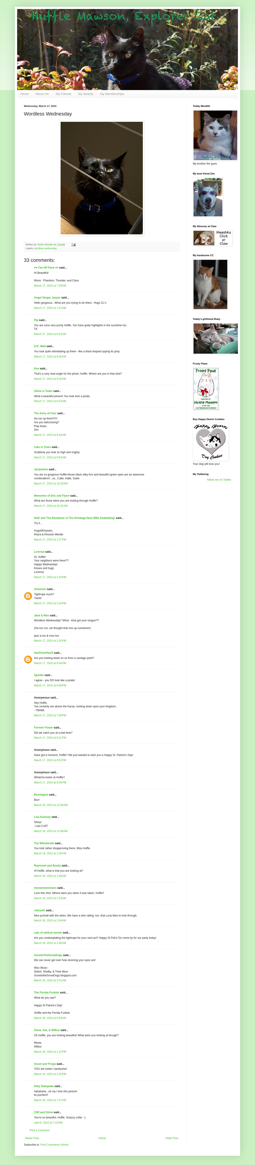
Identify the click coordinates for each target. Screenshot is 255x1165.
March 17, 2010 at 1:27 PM (50, 539)
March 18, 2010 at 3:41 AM (50, 980)
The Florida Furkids (46, 992)
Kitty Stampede (44, 1086)
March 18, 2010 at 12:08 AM (51, 831)
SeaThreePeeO (43, 652)
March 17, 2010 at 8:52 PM (50, 760)
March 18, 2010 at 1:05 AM (50, 853)
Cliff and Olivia (43, 1112)
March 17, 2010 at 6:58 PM (50, 685)
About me (42, 94)
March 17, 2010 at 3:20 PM (50, 640)
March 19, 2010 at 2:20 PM (50, 1074)
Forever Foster (43, 727)
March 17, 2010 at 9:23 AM (50, 401)
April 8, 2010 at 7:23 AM (48, 1122)
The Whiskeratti (44, 843)
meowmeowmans (45, 887)
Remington (41, 794)
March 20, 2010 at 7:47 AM (50, 1100)
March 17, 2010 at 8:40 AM (50, 356)
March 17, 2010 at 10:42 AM (51, 505)
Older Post (171, 1138)
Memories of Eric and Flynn (51, 495)
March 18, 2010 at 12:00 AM (51, 805)
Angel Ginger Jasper (47, 297)
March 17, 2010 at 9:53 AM (50, 457)
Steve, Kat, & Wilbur (47, 1030)
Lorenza (39, 551)
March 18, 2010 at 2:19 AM (50, 898)
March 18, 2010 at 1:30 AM (50, 876)
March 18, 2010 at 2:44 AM (50, 920)
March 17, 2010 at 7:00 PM (50, 715)
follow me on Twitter (219, 479)
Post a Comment (40, 1130)
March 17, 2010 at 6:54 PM (50, 663)
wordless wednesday (45, 248)
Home (24, 94)
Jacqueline (41, 469)
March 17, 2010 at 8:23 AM (50, 334)
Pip (36, 320)
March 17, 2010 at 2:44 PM (50, 603)
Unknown (40, 589)
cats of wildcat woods (48, 932)
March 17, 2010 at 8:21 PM (50, 737)
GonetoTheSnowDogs (48, 955)
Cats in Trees (42, 447)
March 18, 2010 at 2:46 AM (50, 943)
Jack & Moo (41, 615)
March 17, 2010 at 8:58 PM (50, 782)
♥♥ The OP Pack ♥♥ (46, 267)
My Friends (63, 94)
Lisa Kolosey (42, 817)
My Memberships (112, 94)
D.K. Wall (40, 346)
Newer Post (32, 1138)
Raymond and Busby (47, 865)
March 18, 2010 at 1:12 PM (50, 1051)
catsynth (39, 910)
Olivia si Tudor (43, 391)
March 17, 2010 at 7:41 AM (50, 308)
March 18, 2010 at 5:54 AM (50, 1018)
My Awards (85, 94)
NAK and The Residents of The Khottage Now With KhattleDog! (74, 518)
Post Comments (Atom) (54, 1144)
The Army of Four (45, 413)
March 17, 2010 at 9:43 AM (50, 435)
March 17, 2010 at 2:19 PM (50, 577)
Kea (36, 368)
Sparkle (39, 675)
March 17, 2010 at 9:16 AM (50, 378)
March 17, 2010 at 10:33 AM (51, 483)
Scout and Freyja (45, 1063)
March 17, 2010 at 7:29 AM (50, 285)
